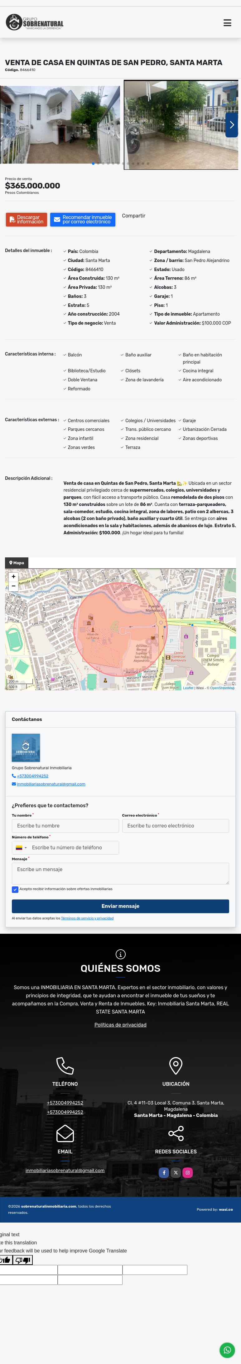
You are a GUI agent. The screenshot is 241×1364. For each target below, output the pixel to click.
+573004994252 (32, 776)
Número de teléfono (31, 837)
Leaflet (188, 688)
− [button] (14, 586)
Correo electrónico (140, 815)
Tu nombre (23, 815)
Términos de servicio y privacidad (87, 918)
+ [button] (14, 577)
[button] (93, 163)
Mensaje (20, 858)
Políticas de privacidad (120, 1025)
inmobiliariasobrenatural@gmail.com (51, 784)
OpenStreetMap (222, 688)
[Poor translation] (23, 1260)
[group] (60, 125)
